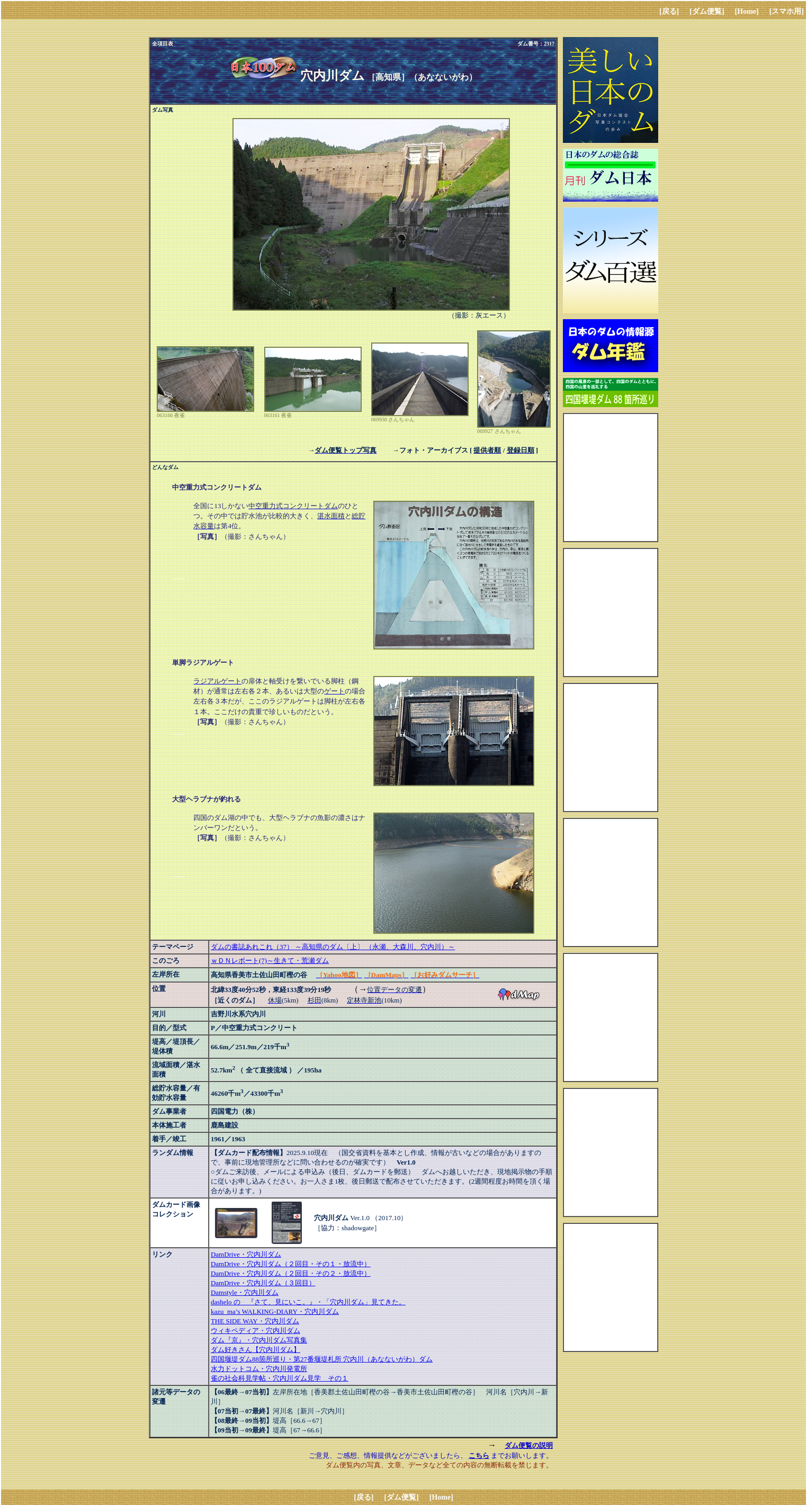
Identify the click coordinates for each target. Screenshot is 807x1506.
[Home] (747, 11)
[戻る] (669, 11)
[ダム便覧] (706, 11)
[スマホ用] (786, 11)
